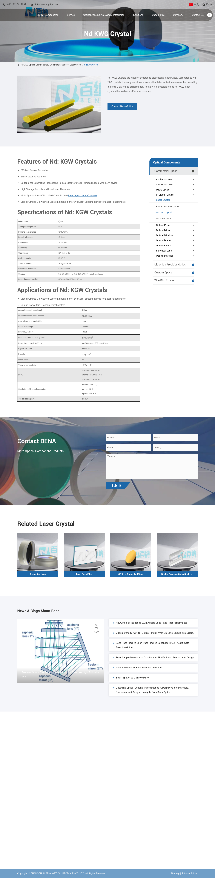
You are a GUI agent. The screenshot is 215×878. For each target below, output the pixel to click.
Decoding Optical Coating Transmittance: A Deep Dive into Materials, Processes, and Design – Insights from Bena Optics (151, 692)
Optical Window (175, 235)
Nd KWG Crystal (91, 65)
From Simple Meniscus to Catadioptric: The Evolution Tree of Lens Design (153, 660)
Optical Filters (175, 245)
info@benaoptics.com (46, 4)
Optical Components (38, 65)
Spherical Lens (175, 250)
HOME (24, 65)
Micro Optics (175, 189)
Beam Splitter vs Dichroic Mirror (131, 680)
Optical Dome (175, 240)
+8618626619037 (16, 4)
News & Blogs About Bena (52, 612)
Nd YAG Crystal (163, 218)
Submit (116, 485)
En (207, 4)
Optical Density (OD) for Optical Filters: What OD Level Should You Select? (153, 636)
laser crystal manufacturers (82, 195)
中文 (196, 4)
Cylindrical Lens (175, 184)
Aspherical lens (175, 179)
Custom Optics (174, 272)
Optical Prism (175, 225)
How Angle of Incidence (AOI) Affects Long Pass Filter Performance (150, 625)
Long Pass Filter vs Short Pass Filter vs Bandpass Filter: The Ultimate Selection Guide (151, 648)
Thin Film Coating (174, 280)
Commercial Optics (59, 65)
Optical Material (175, 256)
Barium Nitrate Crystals (168, 206)
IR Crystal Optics (175, 195)
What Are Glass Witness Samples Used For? (137, 670)
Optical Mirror (175, 230)
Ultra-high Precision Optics (174, 264)
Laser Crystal (76, 65)
